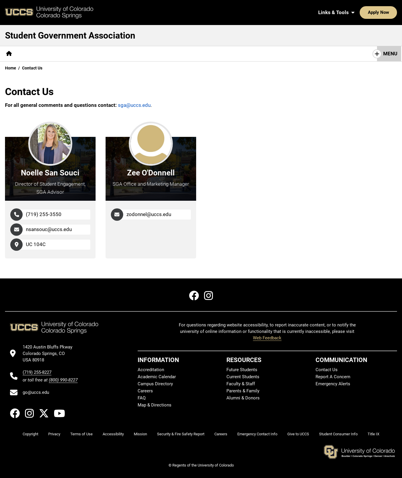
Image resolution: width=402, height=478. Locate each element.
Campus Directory (155, 383)
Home (10, 68)
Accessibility (113, 434)
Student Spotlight (296, 54)
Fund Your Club (111, 54)
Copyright (30, 434)
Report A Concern (333, 376)
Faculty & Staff (240, 383)
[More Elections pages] (211, 53)
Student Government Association (70, 35)
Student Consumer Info (338, 434)
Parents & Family (242, 391)
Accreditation (151, 369)
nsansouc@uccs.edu (49, 229)
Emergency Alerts (333, 383)
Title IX (373, 434)
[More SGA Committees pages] (162, 53)
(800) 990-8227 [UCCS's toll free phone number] (63, 380)
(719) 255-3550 (43, 214)
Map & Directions (154, 405)
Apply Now (360, 12)
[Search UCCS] (390, 12)
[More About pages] (33, 53)
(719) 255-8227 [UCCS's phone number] (37, 372)
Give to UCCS (298, 434)
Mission (140, 434)
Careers (145, 391)
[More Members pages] (69, 53)
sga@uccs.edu (134, 105)
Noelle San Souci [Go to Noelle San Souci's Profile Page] (50, 172)
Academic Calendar (157, 376)
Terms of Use (81, 434)
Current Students (242, 376)
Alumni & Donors (243, 398)
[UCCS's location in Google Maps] (50, 354)
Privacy (54, 434)
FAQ (142, 398)
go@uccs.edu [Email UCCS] (36, 392)
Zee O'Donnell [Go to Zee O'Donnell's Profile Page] (151, 172)
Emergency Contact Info (257, 434)
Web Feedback (267, 338)
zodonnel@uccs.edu (148, 214)
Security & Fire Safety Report (180, 434)
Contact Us (338, 54)
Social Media (251, 54)
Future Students (241, 369)
